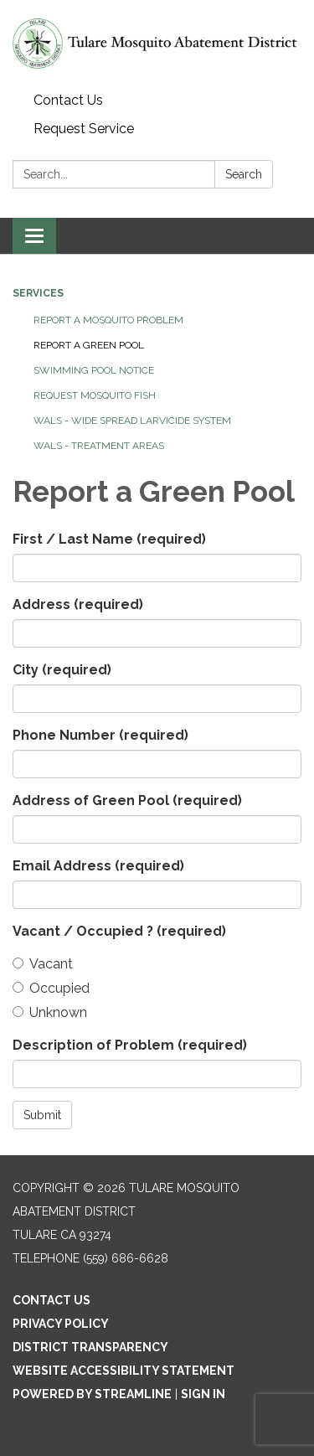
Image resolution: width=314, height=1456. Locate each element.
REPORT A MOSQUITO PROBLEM (108, 320)
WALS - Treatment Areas (98, 446)
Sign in (203, 1394)
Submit (42, 1115)
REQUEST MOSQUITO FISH (94, 395)
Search (243, 174)
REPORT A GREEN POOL (88, 345)
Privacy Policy (61, 1323)
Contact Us (68, 100)
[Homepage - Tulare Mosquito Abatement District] (157, 43)
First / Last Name (109, 539)
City (62, 670)
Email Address (98, 866)
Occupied (51, 988)
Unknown (50, 1012)
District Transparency (90, 1347)
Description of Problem (130, 1045)
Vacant (43, 964)
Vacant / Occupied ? (119, 931)
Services (38, 293)
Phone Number (100, 735)
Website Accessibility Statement (123, 1370)
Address (78, 604)
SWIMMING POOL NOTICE (93, 370)
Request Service (83, 129)
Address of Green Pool (127, 800)
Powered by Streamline (92, 1394)
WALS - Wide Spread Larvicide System (132, 420)
